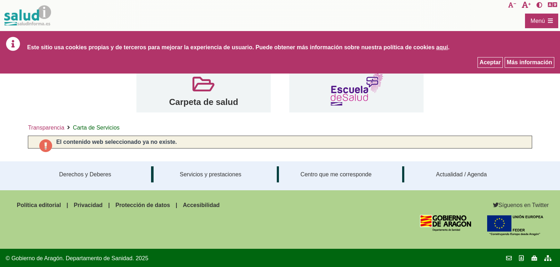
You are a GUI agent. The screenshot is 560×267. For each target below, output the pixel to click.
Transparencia (46, 128)
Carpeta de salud (203, 102)
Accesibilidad (201, 205)
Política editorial (39, 205)
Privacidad (88, 205)
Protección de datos (142, 205)
